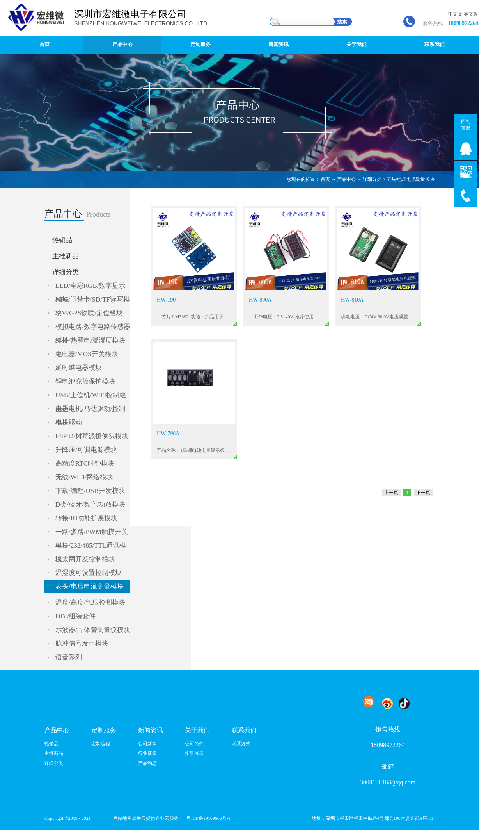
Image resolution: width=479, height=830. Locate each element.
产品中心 (346, 179)
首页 (44, 44)
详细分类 (372, 179)
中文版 (455, 14)
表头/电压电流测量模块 (411, 179)
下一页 (423, 492)
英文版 (471, 14)
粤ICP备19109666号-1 (208, 818)
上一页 (391, 492)
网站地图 (121, 818)
